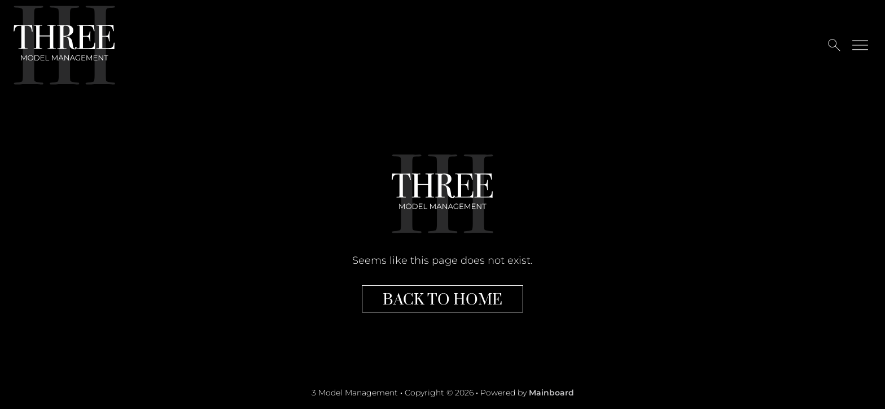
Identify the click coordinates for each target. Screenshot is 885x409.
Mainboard (551, 393)
